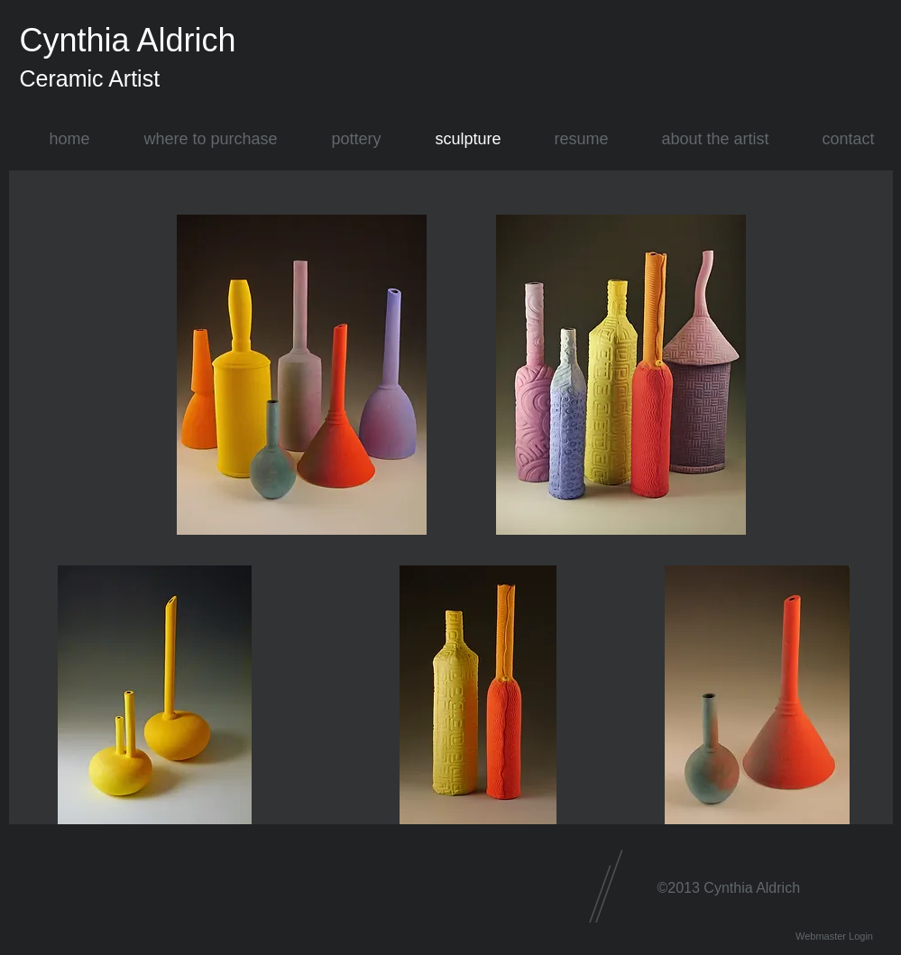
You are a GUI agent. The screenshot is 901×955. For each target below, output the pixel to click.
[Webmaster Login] (835, 936)
